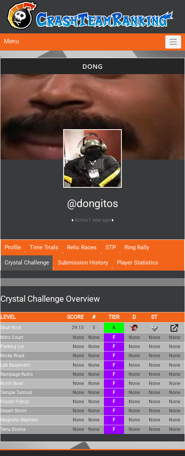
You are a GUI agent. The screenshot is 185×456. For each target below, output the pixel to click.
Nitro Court (11, 337)
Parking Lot (12, 346)
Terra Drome (13, 429)
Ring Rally (136, 247)
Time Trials (44, 247)
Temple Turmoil (16, 392)
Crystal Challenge (27, 262)
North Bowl (11, 383)
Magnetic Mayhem (19, 420)
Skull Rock (10, 327)
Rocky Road (12, 355)
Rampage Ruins (16, 374)
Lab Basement (15, 365)
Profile (13, 247)
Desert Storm (13, 410)
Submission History (83, 262)
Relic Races (82, 247)
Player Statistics (137, 262)
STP (110, 247)
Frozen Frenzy (14, 401)
